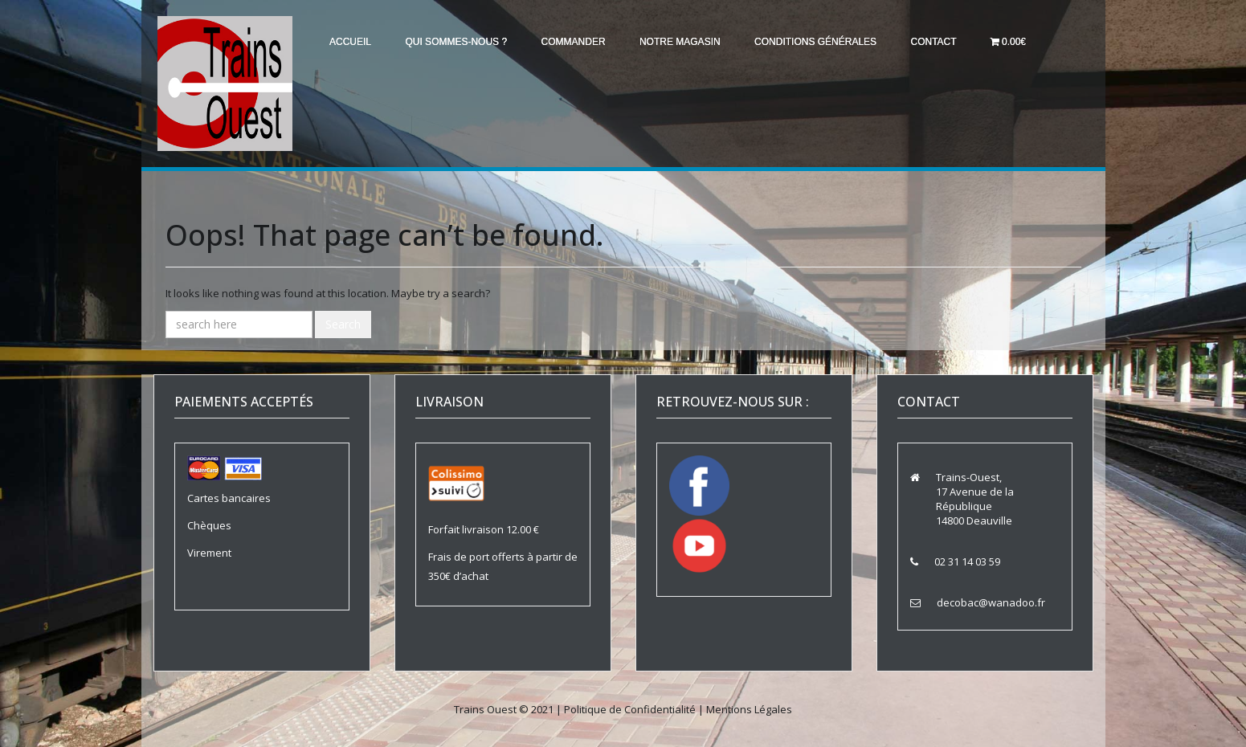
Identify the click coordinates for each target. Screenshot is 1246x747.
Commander (581, 41)
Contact (949, 41)
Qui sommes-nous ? (461, 41)
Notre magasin (690, 41)
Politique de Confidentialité (630, 709)
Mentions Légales (749, 709)
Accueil (352, 41)
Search (343, 324)
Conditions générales (828, 41)
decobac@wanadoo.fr (991, 602)
